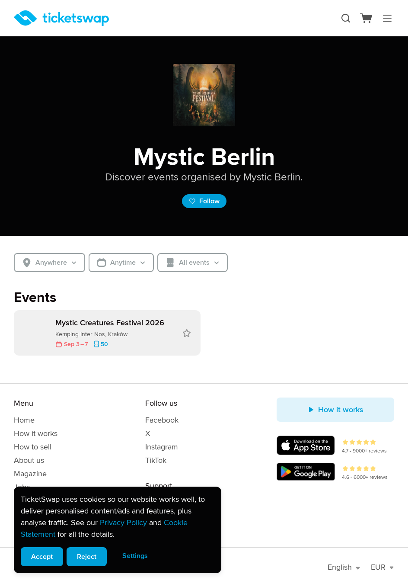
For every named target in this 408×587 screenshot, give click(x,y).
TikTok (155, 460)
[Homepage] (61, 18)
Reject (86, 556)
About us (29, 460)
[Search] (346, 18)
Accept (42, 556)
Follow (204, 201)
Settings (135, 556)
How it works (35, 433)
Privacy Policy (123, 522)
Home (24, 420)
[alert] (117, 530)
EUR (382, 567)
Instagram (161, 447)
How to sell (32, 447)
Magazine (30, 473)
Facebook (161, 420)
